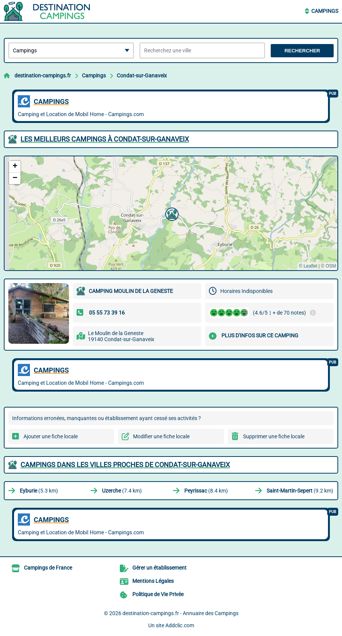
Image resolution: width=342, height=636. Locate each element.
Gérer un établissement (159, 568)
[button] (171, 213)
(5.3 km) (39, 491)
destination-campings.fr (42, 75)
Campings (324, 11)
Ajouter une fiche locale (51, 436)
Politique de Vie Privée (158, 594)
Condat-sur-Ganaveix (142, 75)
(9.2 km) (300, 491)
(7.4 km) (122, 491)
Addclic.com (179, 625)
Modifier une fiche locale (161, 436)
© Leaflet (308, 266)
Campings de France (48, 568)
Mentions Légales (153, 581)
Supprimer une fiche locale (273, 436)
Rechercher (302, 51)
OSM (331, 266)
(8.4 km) (206, 491)
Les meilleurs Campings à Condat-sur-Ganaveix (104, 139)
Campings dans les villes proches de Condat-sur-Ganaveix (125, 465)
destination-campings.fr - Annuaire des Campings (180, 613)
